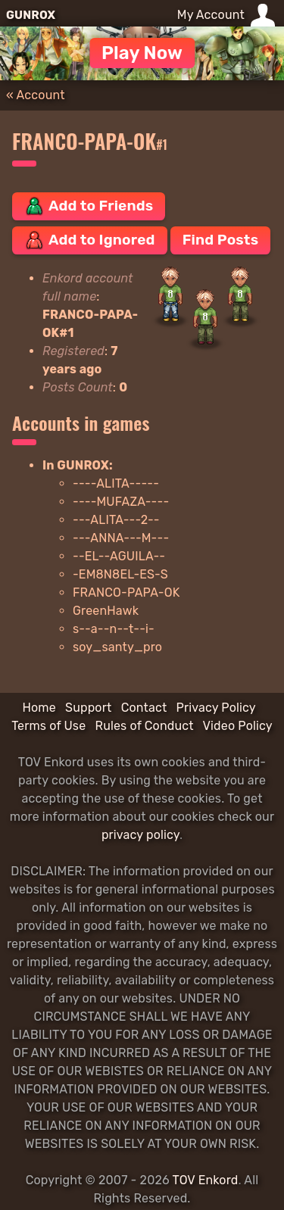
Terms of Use (48, 726)
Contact (144, 707)
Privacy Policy (216, 707)
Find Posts (220, 239)
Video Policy (238, 726)
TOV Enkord (206, 1180)
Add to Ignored (89, 240)
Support (88, 707)
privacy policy (140, 835)
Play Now (142, 53)
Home (38, 707)
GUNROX (30, 15)
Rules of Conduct (144, 726)
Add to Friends (88, 206)
